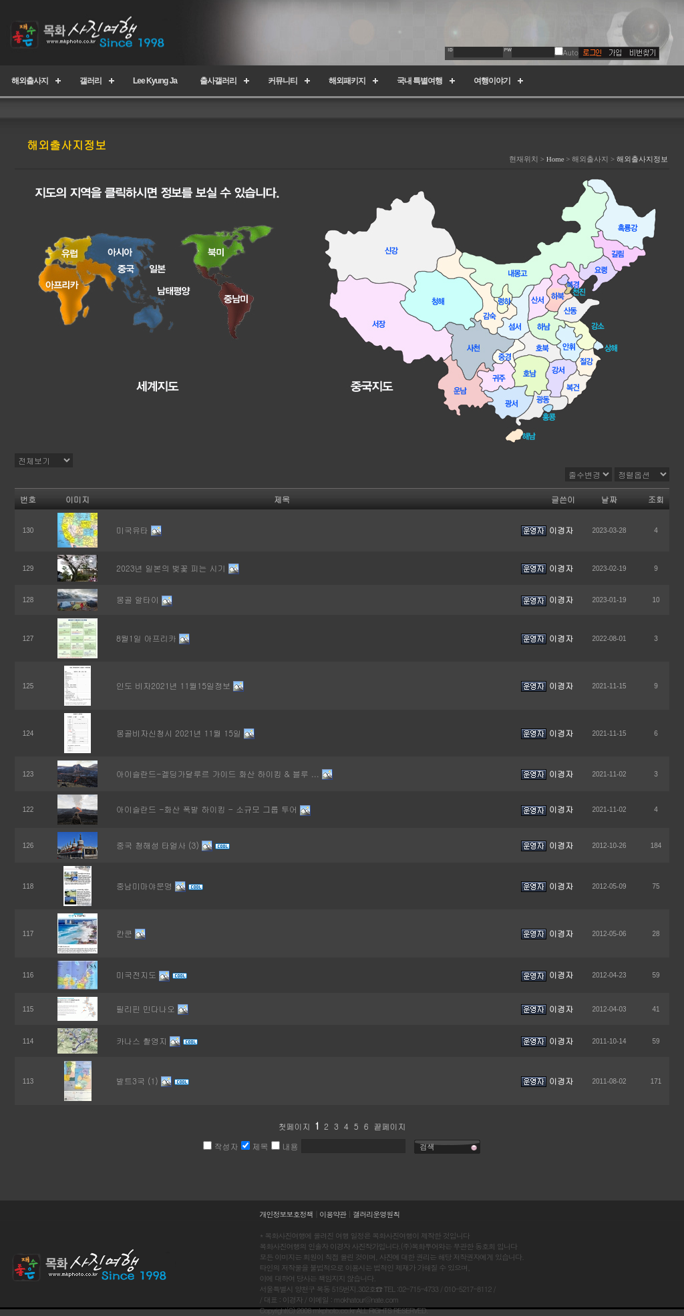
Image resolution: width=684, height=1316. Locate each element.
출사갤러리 (218, 80)
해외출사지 (29, 80)
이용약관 (332, 1214)
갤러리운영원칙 (376, 1214)
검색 (427, 1147)
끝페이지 (390, 1126)
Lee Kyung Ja (155, 80)
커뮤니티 (282, 80)
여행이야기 (492, 80)
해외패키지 (347, 80)
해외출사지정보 (642, 159)
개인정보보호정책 (286, 1214)
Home (555, 159)
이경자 (561, 529)
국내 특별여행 (419, 80)
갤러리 (90, 80)
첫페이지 (294, 1126)
